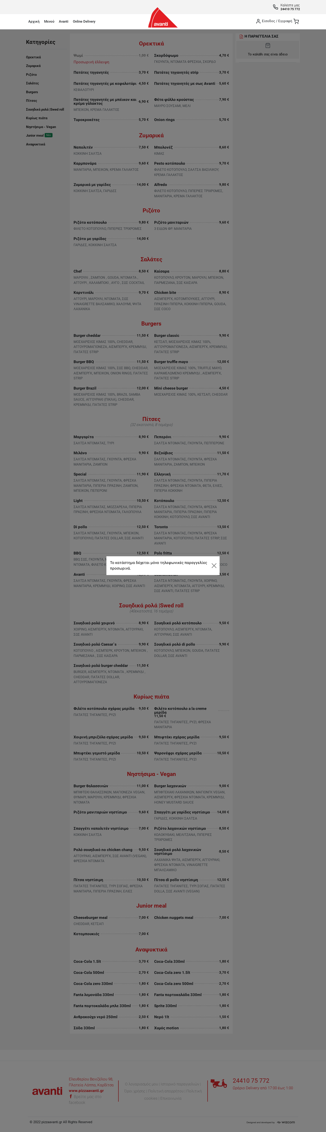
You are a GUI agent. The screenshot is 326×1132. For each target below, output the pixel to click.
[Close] (214, 565)
